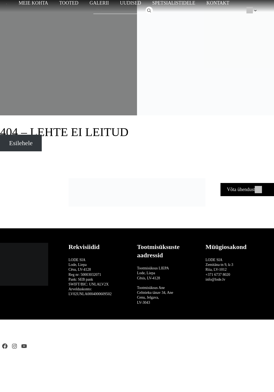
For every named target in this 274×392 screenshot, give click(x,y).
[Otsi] (149, 10)
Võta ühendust (241, 189)
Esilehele (21, 143)
